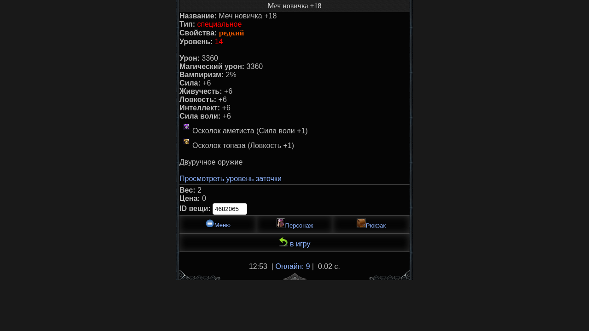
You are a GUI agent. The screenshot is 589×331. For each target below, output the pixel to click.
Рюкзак (371, 223)
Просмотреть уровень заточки (230, 179)
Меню (218, 223)
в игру (295, 242)
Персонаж (294, 223)
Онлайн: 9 (292, 266)
